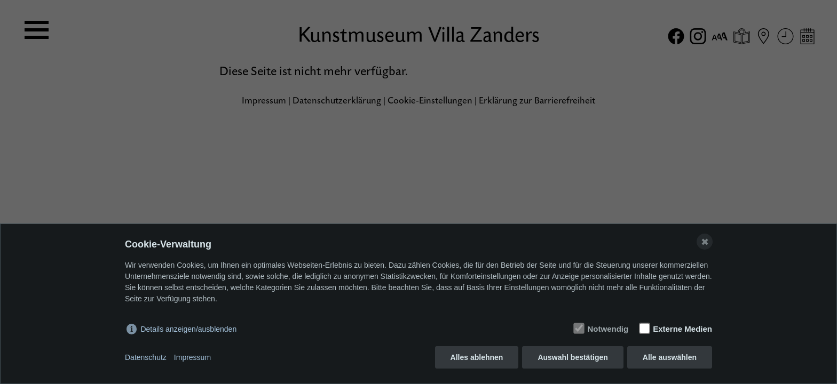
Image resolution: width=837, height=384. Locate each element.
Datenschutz (146, 357)
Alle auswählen (670, 357)
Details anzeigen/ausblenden (188, 329)
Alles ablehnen (477, 357)
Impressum (192, 357)
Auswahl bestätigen (572, 357)
